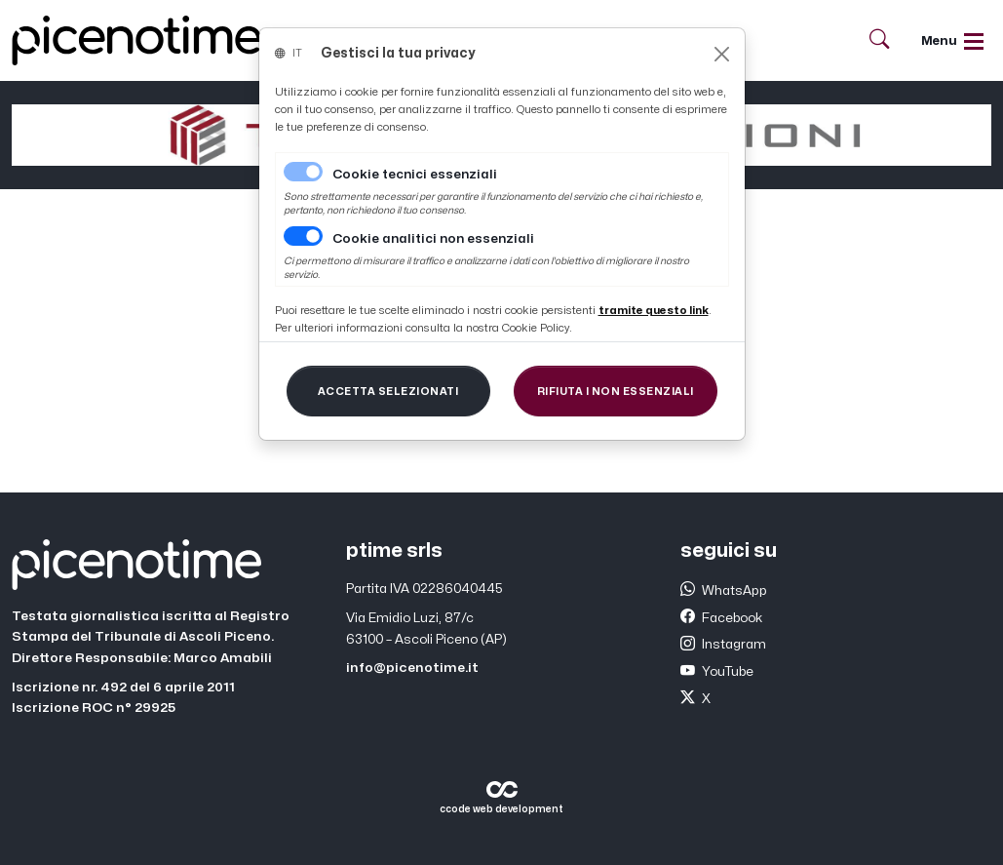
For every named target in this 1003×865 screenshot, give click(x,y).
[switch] (303, 236)
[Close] (722, 54)
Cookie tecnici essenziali (414, 174)
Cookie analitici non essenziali (433, 239)
